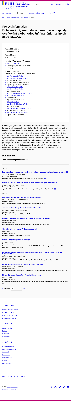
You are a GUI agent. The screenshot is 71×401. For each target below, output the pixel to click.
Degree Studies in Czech (9, 315)
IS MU (10, 376)
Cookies (13, 389)
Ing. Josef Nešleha (13, 102)
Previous (6, 288)
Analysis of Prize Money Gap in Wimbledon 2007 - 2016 (21, 208)
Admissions (8, 305)
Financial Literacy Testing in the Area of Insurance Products (23, 264)
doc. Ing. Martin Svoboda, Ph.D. (17, 112)
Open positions (6, 363)
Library (4, 376)
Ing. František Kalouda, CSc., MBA (19, 93)
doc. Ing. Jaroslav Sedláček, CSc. (19, 108)
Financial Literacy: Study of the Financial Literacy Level (21, 275)
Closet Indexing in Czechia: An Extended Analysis (19, 229)
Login (65, 4)
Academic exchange (8, 346)
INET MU (16, 376)
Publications (5, 333)
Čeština (58, 4)
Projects (4, 331)
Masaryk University (12, 63)
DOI (45, 178)
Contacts (4, 360)
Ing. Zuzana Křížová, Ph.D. (16, 95)
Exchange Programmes (9, 318)
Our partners (6, 355)
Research (7, 324)
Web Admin (5, 389)
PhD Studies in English (8, 312)
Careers (23, 376)
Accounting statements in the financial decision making (21, 197)
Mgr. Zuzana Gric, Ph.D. (15, 87)
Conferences (6, 336)
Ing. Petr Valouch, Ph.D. (15, 76)
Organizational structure (9, 349)
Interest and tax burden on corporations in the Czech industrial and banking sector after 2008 (35, 172)
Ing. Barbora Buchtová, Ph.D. (17, 78)
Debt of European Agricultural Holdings (16, 239)
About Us (7, 342)
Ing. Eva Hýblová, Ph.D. (15, 89)
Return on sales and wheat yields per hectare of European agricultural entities (29, 182)
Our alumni (5, 352)
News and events (7, 357)
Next (25, 288)
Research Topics (7, 328)
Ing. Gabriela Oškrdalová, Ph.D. (17, 104)
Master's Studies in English (10, 309)
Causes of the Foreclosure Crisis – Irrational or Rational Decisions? (26, 218)
